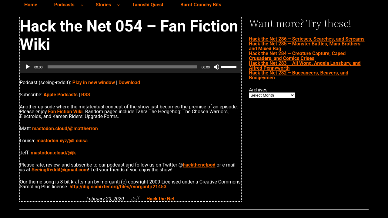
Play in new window (93, 82)
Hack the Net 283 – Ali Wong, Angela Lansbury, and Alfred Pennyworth (304, 65)
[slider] (122, 66)
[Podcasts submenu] (82, 4)
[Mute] (216, 67)
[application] (130, 67)
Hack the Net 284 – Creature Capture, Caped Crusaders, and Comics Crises (297, 56)
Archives (258, 90)
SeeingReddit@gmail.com (60, 170)
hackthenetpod (199, 165)
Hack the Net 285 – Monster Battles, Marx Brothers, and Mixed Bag (305, 46)
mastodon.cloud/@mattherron (65, 128)
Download (129, 82)
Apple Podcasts (61, 94)
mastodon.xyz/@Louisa (62, 141)
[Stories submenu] (118, 4)
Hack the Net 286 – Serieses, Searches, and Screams (306, 39)
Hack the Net (160, 199)
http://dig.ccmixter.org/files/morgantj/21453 (117, 187)
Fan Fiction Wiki (65, 111)
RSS (85, 94)
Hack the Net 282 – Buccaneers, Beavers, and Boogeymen (298, 75)
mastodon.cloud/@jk (53, 153)
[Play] (28, 67)
